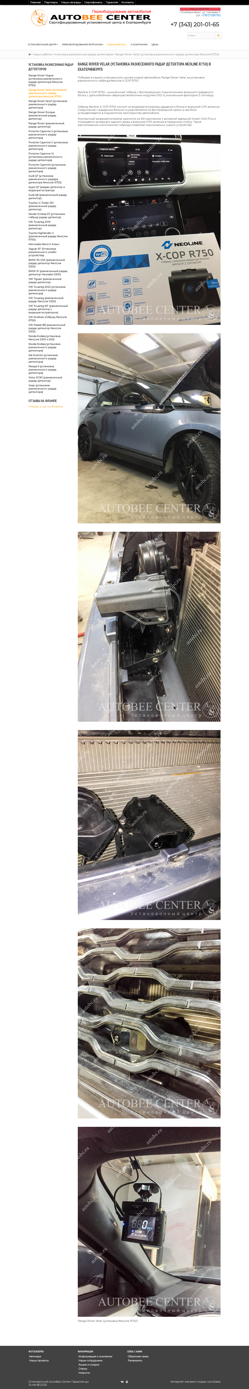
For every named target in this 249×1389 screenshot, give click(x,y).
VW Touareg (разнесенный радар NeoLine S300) (45, 299)
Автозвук (34, 1356)
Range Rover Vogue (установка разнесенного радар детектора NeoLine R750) (45, 80)
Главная (35, 2)
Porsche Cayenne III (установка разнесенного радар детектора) (45, 157)
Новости (84, 1372)
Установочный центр (43, 44)
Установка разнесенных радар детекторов (83, 54)
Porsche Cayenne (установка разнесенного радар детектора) (46, 168)
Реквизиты (134, 1360)
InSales (216, 1381)
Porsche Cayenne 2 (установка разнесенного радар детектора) (48, 134)
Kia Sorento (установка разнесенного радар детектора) (43, 358)
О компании (139, 44)
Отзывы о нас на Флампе (45, 406)
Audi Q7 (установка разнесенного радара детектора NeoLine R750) (45, 179)
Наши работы (117, 44)
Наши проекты (38, 1360)
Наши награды (71, 2)
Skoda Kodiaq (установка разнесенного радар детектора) (44, 347)
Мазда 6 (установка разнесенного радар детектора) (42, 369)
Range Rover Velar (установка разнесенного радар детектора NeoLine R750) (47, 93)
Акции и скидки (88, 1364)
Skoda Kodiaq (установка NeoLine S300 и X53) (44, 338)
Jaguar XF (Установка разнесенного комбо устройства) (42, 252)
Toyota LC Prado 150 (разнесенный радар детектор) (42, 206)
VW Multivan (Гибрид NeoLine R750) (47, 319)
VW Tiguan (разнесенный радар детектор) (44, 280)
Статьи (82, 1368)
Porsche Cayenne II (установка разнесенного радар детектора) (48, 146)
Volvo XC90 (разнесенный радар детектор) (45, 379)
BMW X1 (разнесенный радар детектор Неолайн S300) (47, 273)
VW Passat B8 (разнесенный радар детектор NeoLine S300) (46, 328)
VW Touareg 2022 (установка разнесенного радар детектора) (46, 290)
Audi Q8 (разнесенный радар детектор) (47, 196)
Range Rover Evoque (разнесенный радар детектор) (42, 115)
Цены (154, 44)
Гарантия (112, 2)
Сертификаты (93, 2)
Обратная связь (138, 1356)
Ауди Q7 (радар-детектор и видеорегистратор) (46, 189)
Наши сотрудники (90, 1360)
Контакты (127, 2)
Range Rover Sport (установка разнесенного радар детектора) (47, 104)
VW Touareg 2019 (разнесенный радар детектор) (42, 225)
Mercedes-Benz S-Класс (44, 244)
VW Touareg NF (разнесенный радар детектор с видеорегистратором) (48, 309)
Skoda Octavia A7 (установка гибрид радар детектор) (46, 215)
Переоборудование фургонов (82, 44)
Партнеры (51, 2)
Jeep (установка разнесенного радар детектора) (42, 389)
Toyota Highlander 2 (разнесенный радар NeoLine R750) (48, 236)
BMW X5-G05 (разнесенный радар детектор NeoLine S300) (46, 263)
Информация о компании (95, 1356)
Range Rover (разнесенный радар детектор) (46, 125)
